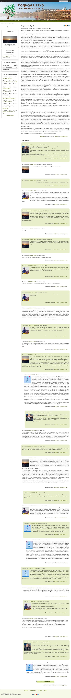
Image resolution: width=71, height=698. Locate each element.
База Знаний (13, 20)
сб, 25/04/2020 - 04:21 (32, 265)
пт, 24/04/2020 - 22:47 (32, 239)
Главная (2, 23)
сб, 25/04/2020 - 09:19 (32, 325)
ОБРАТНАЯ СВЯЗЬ (33, 690)
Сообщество (48, 20)
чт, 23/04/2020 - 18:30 (32, 164)
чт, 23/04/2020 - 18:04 (32, 144)
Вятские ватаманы (6, 88)
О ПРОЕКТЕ (26, 690)
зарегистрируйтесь (63, 136)
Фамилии (42, 20)
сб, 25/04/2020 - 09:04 (32, 308)
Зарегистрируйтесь (7, 56)
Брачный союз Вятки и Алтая (9, 85)
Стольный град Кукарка (8, 104)
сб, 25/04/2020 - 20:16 (34, 492)
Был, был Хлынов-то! (7, 78)
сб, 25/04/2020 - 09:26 (32, 341)
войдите (56, 136)
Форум (58, 20)
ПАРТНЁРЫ (40, 690)
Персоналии (20, 20)
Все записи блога (10, 115)
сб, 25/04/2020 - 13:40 (34, 374)
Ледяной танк (5, 108)
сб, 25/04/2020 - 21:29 (34, 523)
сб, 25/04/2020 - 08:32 (32, 292)
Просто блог (11, 23)
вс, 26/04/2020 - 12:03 (35, 662)
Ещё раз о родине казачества (9, 98)
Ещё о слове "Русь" (7, 95)
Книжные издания (35, 20)
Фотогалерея (63, 20)
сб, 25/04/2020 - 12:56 (32, 430)
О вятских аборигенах (7, 101)
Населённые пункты (4, 20)
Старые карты (28, 20)
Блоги (54, 20)
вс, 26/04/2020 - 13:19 (35, 539)
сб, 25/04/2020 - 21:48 (32, 587)
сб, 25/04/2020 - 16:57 (35, 412)
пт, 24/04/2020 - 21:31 (32, 228)
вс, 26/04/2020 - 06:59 (32, 618)
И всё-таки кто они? (7, 91)
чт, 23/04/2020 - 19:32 (32, 180)
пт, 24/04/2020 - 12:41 (32, 190)
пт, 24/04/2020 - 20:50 (32, 210)
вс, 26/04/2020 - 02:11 (34, 601)
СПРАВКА (45, 690)
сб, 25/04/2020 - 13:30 (32, 446)
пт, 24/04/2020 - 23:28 (32, 255)
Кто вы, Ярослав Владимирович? (10, 81)
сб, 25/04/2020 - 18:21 (32, 505)
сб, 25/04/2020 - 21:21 (32, 568)
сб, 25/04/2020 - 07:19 (32, 281)
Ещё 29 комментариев (45, 681)
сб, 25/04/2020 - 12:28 (32, 354)
